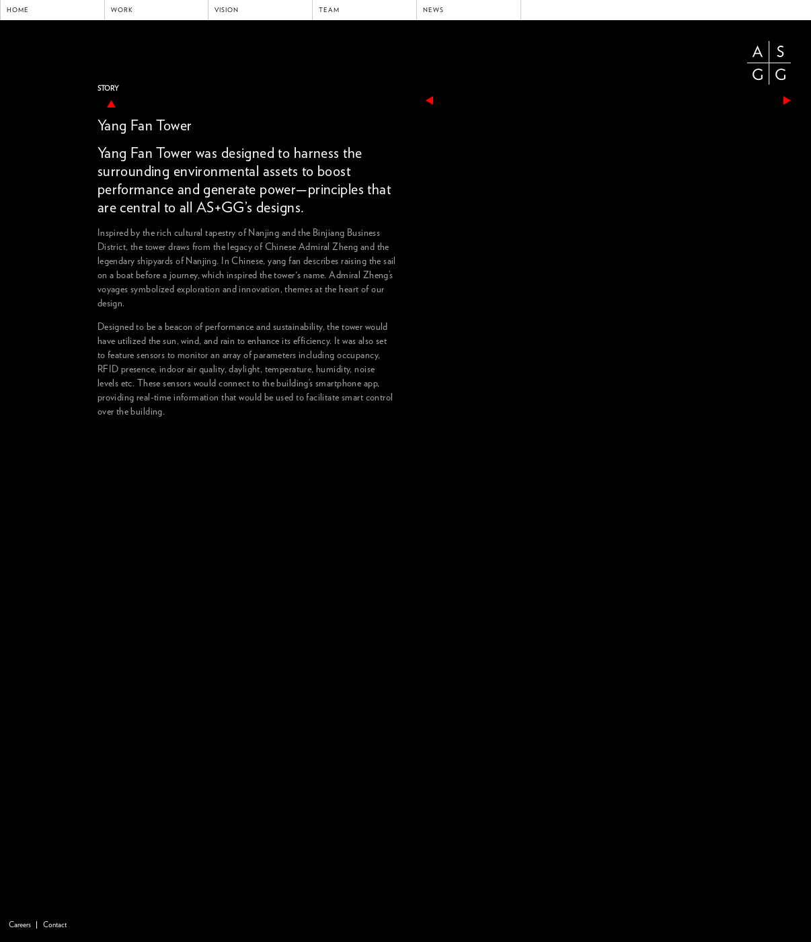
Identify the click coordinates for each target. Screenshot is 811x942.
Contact (55, 925)
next (787, 100)
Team (329, 10)
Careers (20, 925)
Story (108, 88)
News (433, 10)
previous (429, 100)
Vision (227, 10)
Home (18, 10)
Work (122, 10)
